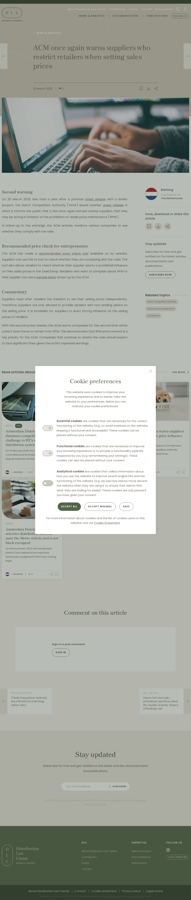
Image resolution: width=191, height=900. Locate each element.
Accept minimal (100, 506)
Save (126, 506)
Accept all (69, 506)
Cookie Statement (107, 523)
